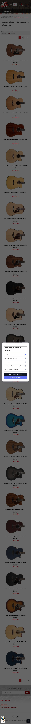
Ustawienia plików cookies (12, 349)
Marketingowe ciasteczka (12, 358)
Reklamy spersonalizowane (12, 369)
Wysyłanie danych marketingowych (14, 365)
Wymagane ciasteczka (11, 354)
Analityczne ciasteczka (11, 362)
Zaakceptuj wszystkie (15, 377)
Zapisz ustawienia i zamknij (15, 374)
